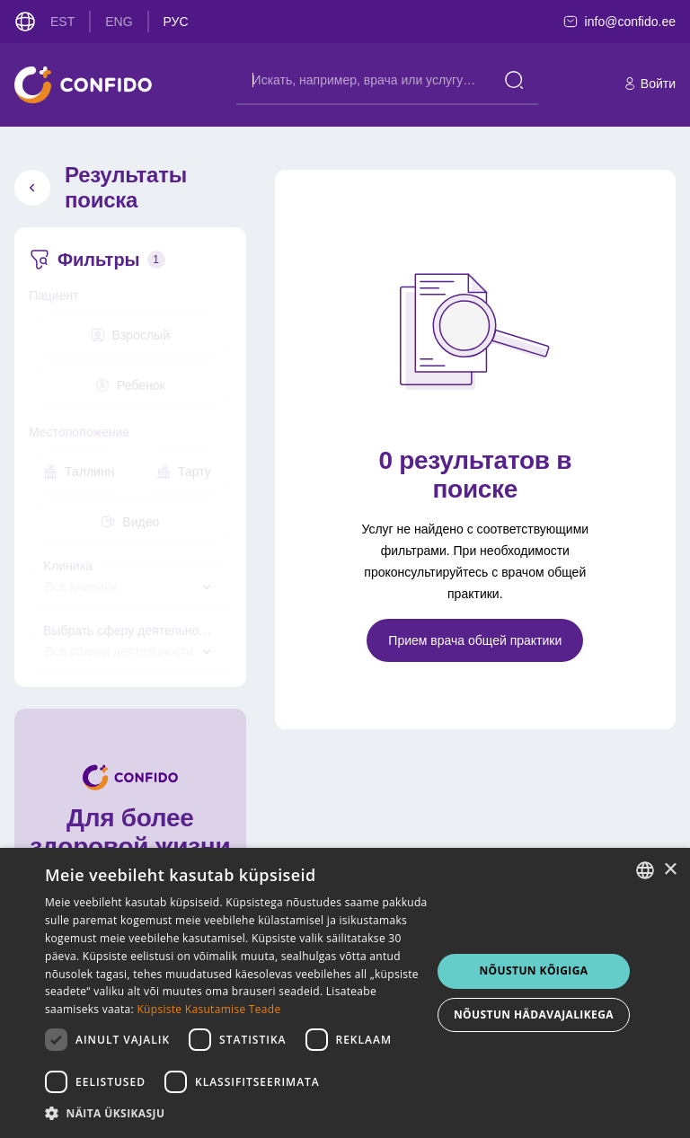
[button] (237, 1114)
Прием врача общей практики (475, 640)
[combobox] (130, 586)
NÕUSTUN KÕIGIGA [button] (533, 970)
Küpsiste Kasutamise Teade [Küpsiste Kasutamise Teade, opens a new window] (208, 1009)
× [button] (670, 870)
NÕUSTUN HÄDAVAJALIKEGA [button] (534, 1014)
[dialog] (345, 993)
